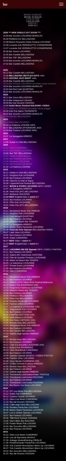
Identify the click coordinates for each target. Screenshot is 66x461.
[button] (61, 4)
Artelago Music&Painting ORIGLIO (26, 421)
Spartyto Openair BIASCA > (23, 344)
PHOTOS (43, 361)
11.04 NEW (11, 201)
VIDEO (45, 119)
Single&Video (22, 201)
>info (41, 92)
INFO (32, 136)
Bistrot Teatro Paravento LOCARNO (27, 394)
